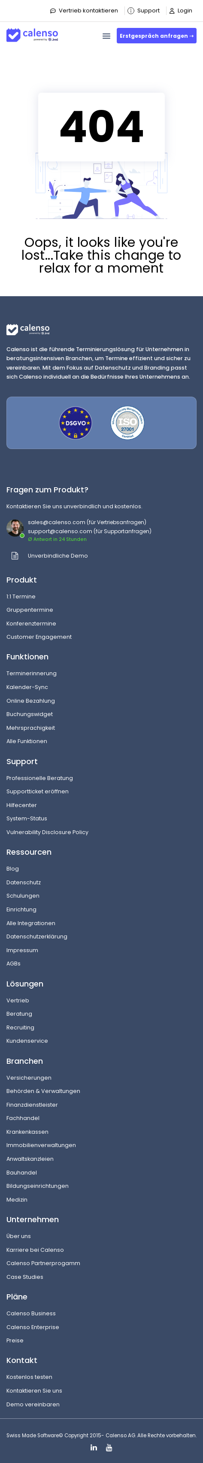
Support (143, 10)
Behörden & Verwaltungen (43, 1091)
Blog (12, 868)
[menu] (106, 36)
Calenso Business (31, 1313)
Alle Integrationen (30, 923)
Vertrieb (17, 1000)
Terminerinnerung (31, 673)
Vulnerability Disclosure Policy (47, 832)
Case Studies (24, 1277)
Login (180, 10)
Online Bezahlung (30, 700)
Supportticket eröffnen (37, 791)
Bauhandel (21, 1172)
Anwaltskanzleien (30, 1159)
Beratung (19, 1013)
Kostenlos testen (29, 1377)
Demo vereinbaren (33, 1404)
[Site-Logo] (32, 32)
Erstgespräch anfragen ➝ (157, 35)
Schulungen (22, 895)
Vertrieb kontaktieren (84, 10)
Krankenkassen (27, 1131)
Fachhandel (22, 1118)
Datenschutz (23, 882)
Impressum (22, 950)
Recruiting (20, 1027)
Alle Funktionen (26, 741)
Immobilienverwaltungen (41, 1145)
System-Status (26, 818)
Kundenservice (27, 1040)
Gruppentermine (29, 609)
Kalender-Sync (27, 687)
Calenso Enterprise (32, 1327)
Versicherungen (29, 1077)
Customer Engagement (39, 636)
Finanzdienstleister (32, 1104)
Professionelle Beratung (39, 778)
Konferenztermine (31, 623)
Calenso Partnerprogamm (43, 1263)
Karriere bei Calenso (35, 1250)
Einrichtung (21, 909)
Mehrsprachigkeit (30, 728)
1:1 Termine (21, 596)
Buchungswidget (29, 714)
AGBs (13, 963)
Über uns (18, 1236)
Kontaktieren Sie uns (34, 1390)
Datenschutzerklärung (36, 936)
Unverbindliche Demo (58, 555)
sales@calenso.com (56, 522)
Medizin (16, 1199)
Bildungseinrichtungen (37, 1186)
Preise (15, 1340)
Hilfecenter (21, 805)
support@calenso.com (60, 531)
